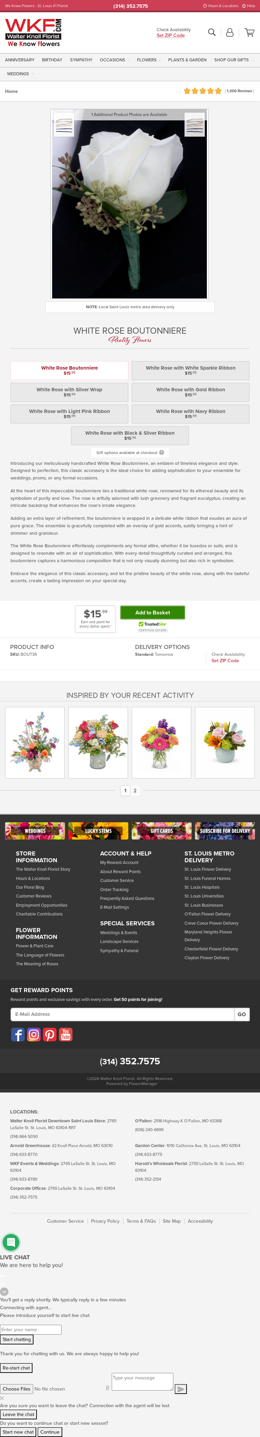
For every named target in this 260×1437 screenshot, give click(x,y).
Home (11, 91)
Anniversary (20, 60)
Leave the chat (18, 1414)
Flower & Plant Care (34, 946)
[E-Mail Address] (122, 1014)
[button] (230, 33)
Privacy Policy (105, 1221)
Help (251, 6)
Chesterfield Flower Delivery (211, 949)
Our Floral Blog (30, 887)
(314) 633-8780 (24, 1179)
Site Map (172, 1221)
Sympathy (81, 60)
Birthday (52, 60)
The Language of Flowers (40, 955)
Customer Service (117, 880)
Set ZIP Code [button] (171, 36)
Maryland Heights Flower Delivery (208, 936)
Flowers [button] (147, 60)
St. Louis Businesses (204, 905)
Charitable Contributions (39, 914)
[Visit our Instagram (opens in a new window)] (33, 1034)
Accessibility (200, 1221)
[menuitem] (21, 60)
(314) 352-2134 (148, 1179)
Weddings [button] (18, 74)
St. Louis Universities (204, 896)
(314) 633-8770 (24, 1154)
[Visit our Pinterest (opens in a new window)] (49, 1034)
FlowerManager (143, 1083)
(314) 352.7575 (130, 6)
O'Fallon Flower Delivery (208, 914)
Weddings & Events (118, 933)
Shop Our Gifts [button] (231, 60)
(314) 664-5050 (24, 1136)
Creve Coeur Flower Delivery (211, 923)
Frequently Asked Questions (127, 898)
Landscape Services (119, 941)
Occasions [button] (112, 60)
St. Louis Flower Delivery (208, 869)
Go (242, 1014)
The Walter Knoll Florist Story (43, 869)
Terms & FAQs (141, 1221)
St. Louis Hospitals (202, 887)
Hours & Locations (223, 6)
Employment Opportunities (41, 905)
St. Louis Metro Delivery (210, 857)
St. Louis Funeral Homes (208, 878)
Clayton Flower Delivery (207, 958)
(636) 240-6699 (149, 1130)
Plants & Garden (187, 60)
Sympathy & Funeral (119, 950)
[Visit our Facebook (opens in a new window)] (17, 1034)
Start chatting (17, 1339)
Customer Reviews (33, 896)
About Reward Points (120, 871)
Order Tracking (114, 889)
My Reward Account (119, 862)
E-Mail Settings (114, 907)
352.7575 (130, 1061)
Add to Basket (152, 612)
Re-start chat (16, 1368)
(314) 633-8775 (148, 1154)
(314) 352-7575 (23, 1197)
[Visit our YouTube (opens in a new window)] (65, 1034)
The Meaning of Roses (37, 964)
